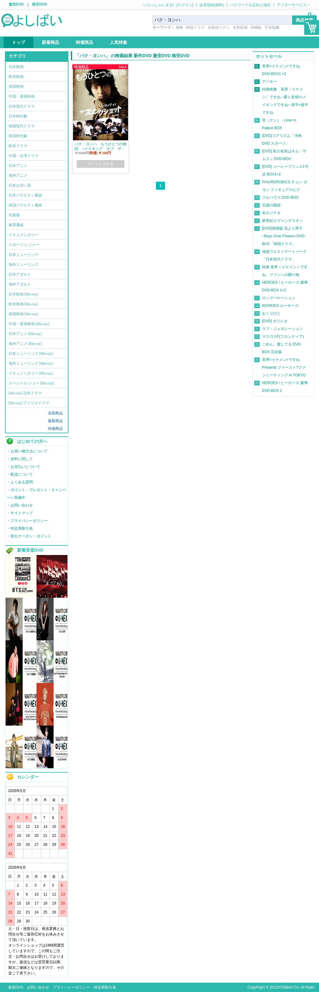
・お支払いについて (23, 466)
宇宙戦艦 (272, 27)
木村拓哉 (240, 27)
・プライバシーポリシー (27, 521)
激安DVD (16, 4)
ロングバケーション (278, 298)
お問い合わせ (38, 987)
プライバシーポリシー (71, 987)
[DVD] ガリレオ (275, 321)
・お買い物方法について (27, 451)
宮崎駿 (255, 27)
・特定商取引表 (20, 528)
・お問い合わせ (20, 505)
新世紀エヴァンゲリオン (282, 220)
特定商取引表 (105, 987)
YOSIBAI (285, 987)
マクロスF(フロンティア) (283, 336)
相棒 (179, 27)
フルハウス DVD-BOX (280, 197)
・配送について (20, 474)
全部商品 (55, 413)
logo (32, 20)
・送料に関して (20, 459)
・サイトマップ (20, 513)
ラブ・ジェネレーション (282, 329)
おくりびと (271, 313)
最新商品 (55, 421)
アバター (269, 81)
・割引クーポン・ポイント (29, 536)
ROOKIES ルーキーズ (280, 305)
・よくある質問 (20, 482)
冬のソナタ (271, 213)
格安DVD (39, 4)
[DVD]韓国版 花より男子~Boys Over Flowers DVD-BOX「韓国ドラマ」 (284, 236)
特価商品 (55, 428)
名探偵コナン (219, 27)
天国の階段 (271, 205)
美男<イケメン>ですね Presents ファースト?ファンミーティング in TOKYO (284, 367)
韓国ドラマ (195, 27)
